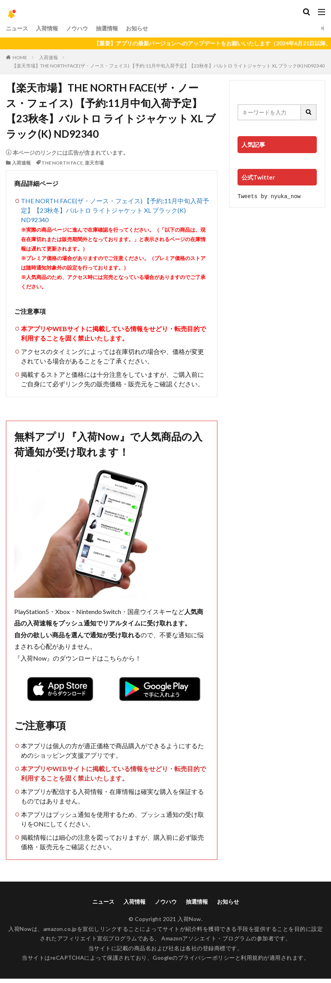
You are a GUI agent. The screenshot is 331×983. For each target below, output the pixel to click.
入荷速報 (48, 57)
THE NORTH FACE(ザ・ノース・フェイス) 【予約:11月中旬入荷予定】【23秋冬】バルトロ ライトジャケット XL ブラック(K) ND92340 (115, 210)
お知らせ (137, 28)
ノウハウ (77, 28)
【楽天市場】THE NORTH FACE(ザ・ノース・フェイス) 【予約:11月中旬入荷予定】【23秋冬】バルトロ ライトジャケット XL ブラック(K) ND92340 (168, 66)
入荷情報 (47, 28)
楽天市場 (94, 163)
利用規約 (252, 957)
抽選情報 (107, 28)
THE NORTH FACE (62, 163)
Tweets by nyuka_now (269, 196)
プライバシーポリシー (206, 957)
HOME (20, 57)
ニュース (17, 28)
